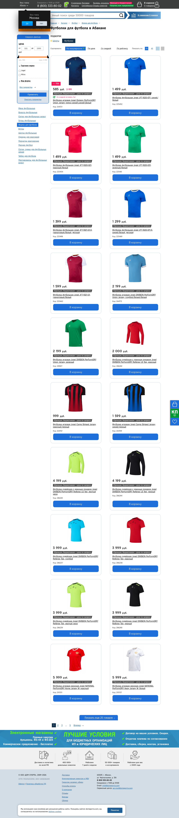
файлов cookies (54, 811)
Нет (41, 23)
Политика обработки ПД (36, 784)
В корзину (76, 112)
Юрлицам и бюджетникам (120, 3)
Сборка (65, 800)
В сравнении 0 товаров (148, 15)
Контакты (75, 6)
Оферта (21, 784)
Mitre (23, 74)
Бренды (65, 797)
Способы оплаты (69, 786)
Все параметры (26, 87)
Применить (33, 94)
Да (27, 23)
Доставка (85, 3)
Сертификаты (87, 6)
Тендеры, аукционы (101, 3)
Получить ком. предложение (121, 6)
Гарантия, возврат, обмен (72, 782)
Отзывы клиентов (100, 6)
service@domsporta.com (123, 788)
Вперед (77, 725)
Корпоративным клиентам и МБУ (75, 778)
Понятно (115, 810)
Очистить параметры (32, 99)
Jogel (23, 70)
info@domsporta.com (110, 785)
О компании (76, 3)
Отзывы (65, 793)
